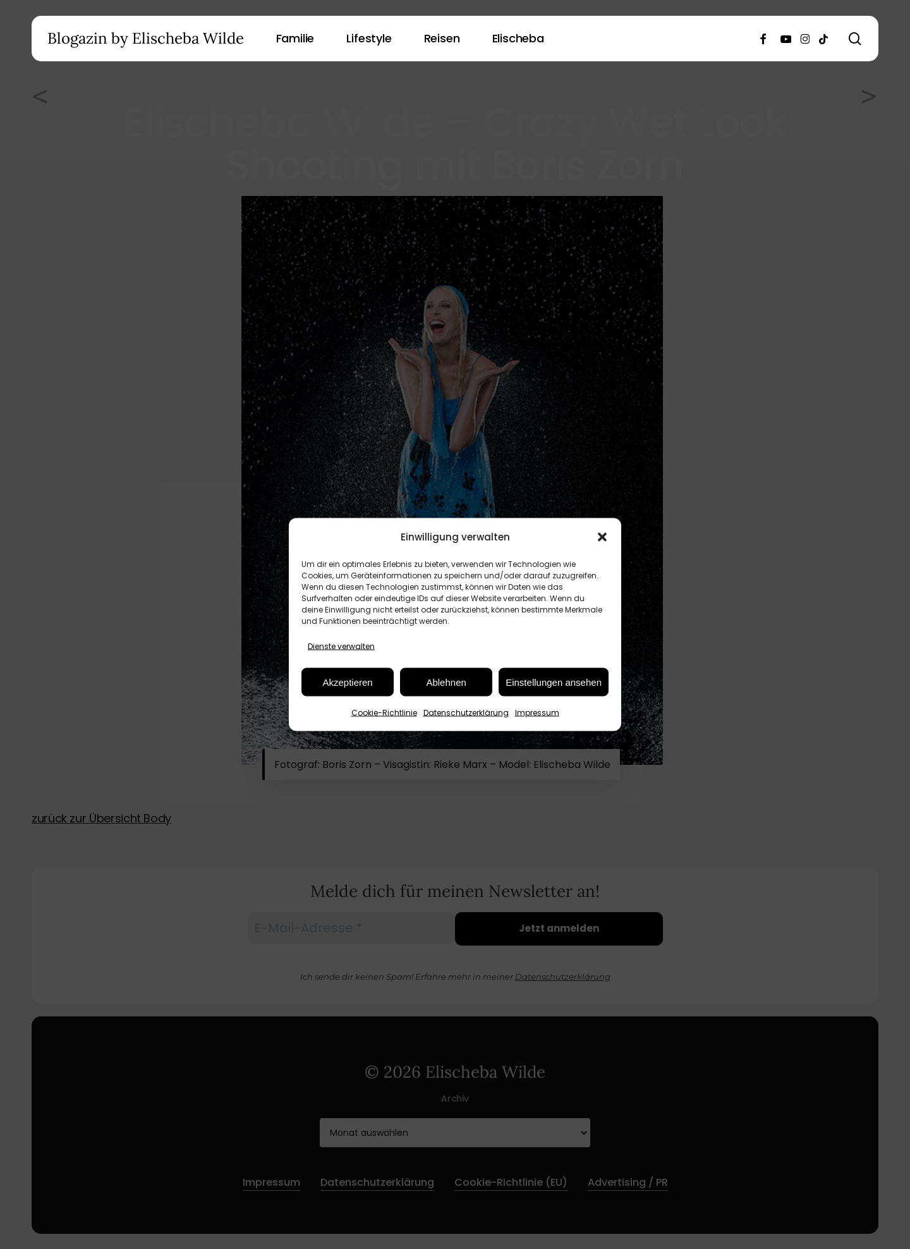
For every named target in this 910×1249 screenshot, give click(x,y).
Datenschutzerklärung (466, 712)
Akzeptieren (347, 681)
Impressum (537, 712)
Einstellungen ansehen (554, 681)
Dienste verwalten (341, 646)
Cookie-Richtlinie (384, 712)
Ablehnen (446, 681)
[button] (602, 536)
